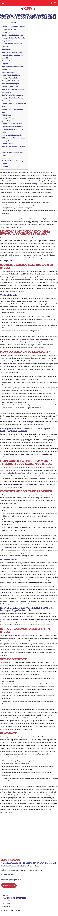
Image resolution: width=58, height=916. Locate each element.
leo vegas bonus (37, 184)
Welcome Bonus (7, 61)
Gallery (6, 901)
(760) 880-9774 (9, 875)
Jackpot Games (7, 158)
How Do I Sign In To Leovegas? (13, 35)
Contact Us (9, 885)
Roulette (5, 166)
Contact (6, 906)
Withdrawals (6, 49)
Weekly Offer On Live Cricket (12, 81)
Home (5, 895)
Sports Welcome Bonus (10, 121)
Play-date (5, 64)
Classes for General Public (14, 898)
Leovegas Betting (8, 118)
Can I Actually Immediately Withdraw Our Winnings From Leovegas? (13, 138)
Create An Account (8, 72)
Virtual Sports (7, 32)
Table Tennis (6, 115)
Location (6, 904)
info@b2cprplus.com (13, 880)
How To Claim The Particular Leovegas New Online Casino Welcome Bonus (12, 98)
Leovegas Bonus (7, 144)
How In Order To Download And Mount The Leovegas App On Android (13, 55)
